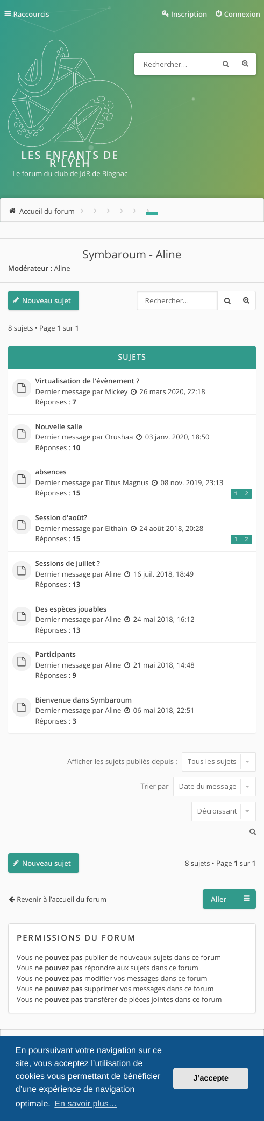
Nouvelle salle (59, 427)
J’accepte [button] (211, 1078)
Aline (62, 268)
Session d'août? (61, 518)
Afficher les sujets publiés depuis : (161, 761)
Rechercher (226, 64)
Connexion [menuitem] (242, 14)
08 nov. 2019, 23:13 (191, 482)
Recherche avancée (245, 64)
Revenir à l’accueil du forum (61, 899)
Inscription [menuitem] (189, 14)
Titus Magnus (126, 482)
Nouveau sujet (46, 300)
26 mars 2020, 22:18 (172, 391)
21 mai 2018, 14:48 (164, 665)
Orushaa (119, 437)
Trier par (198, 786)
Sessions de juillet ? (67, 563)
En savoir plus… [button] (85, 1104)
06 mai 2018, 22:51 (164, 710)
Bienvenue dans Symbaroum (83, 700)
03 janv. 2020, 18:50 (177, 437)
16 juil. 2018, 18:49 (163, 574)
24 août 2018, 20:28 (171, 528)
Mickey (116, 391)
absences (51, 472)
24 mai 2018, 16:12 (164, 619)
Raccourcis (31, 14)
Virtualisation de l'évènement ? (87, 381)
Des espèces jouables (71, 609)
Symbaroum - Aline (132, 254)
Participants (55, 654)
